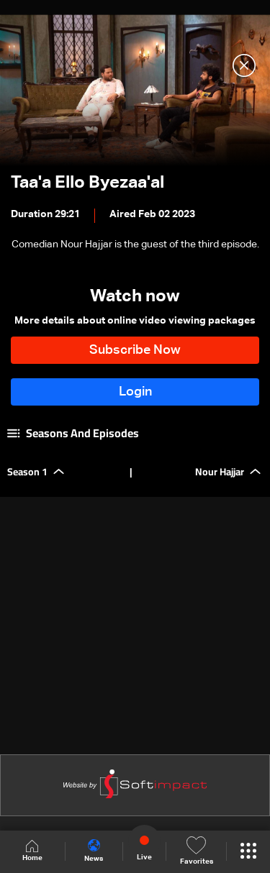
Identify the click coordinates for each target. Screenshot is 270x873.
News (93, 850)
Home (32, 851)
